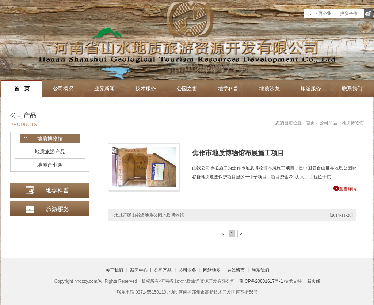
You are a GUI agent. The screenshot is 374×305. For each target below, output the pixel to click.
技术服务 (146, 88)
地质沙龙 (269, 88)
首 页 (22, 88)
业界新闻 (104, 88)
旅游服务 (311, 88)
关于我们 (114, 270)
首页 (310, 122)
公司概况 (63, 88)
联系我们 (352, 88)
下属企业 (322, 13)
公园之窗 (187, 88)
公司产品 (328, 122)
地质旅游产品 (50, 152)
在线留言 (236, 270)
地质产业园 (50, 165)
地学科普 (228, 88)
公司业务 (187, 270)
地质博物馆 (50, 138)
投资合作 (349, 13)
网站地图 (212, 270)
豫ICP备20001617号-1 (261, 281)
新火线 (313, 281)
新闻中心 (139, 270)
